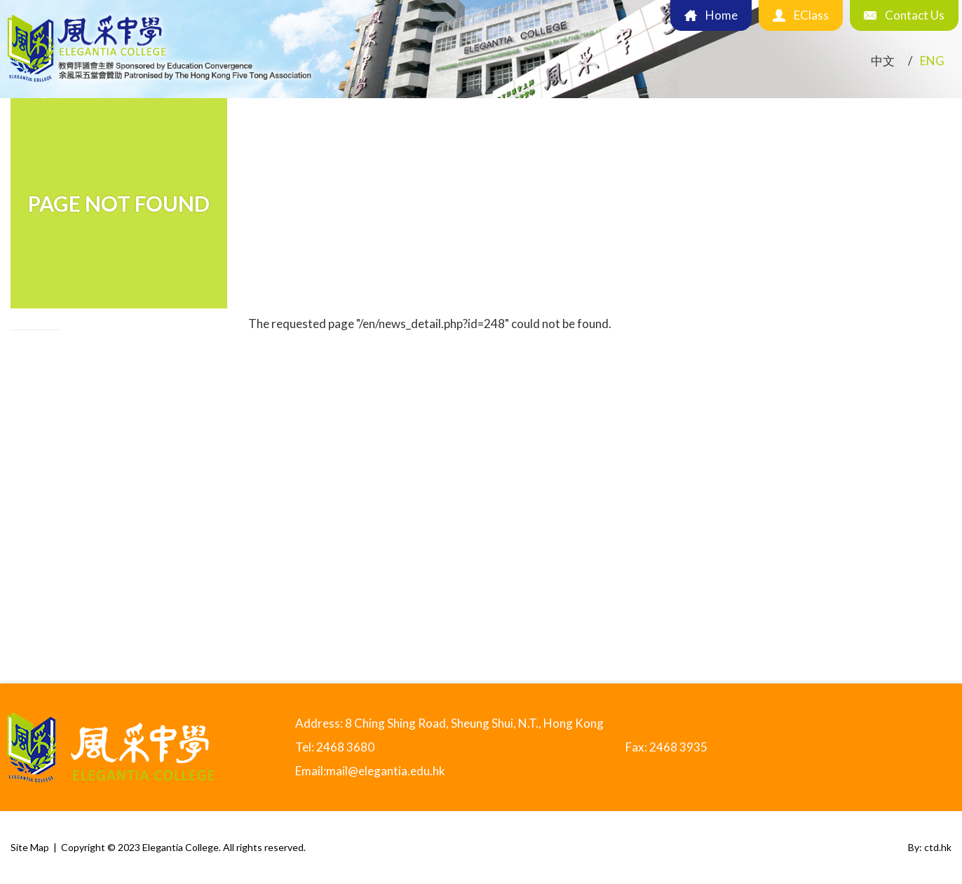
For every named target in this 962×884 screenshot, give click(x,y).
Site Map (30, 847)
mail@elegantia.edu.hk (385, 770)
